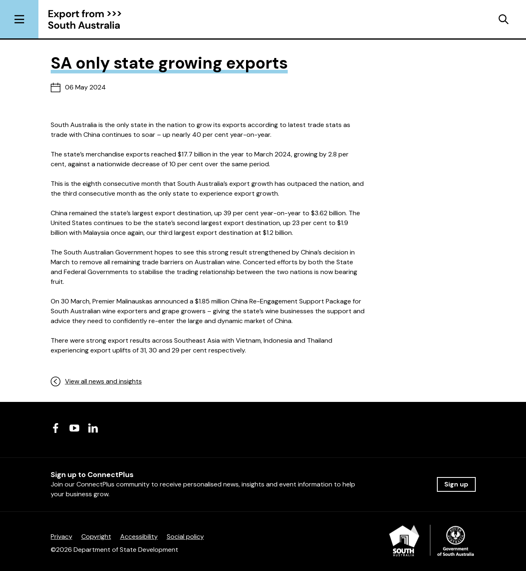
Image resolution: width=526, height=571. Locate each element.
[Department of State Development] (432, 543)
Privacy (61, 536)
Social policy (185, 536)
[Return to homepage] (90, 19)
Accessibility (139, 536)
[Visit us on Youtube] (74, 428)
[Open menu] (19, 19)
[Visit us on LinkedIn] (93, 428)
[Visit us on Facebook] (55, 428)
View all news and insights (96, 381)
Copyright (96, 536)
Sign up (456, 484)
